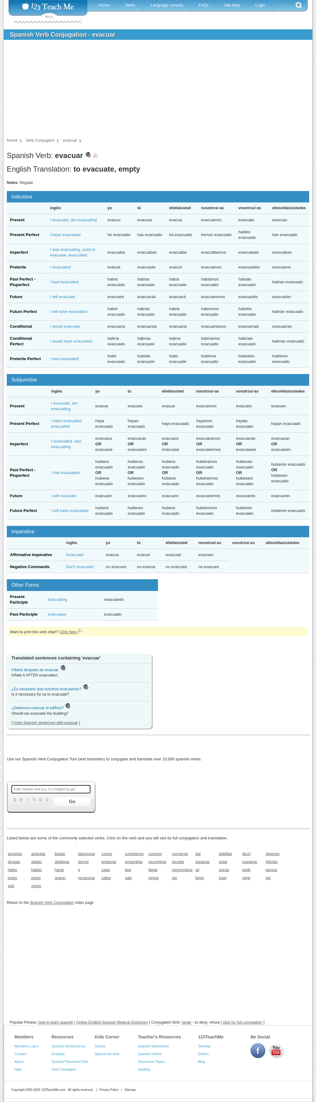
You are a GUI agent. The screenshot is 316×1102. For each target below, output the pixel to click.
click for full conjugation (242, 1022)
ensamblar (134, 862)
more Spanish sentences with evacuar (46, 723)
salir (128, 878)
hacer (59, 870)
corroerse (180, 854)
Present (17, 220)
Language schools (167, 5)
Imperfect (19, 252)
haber (13, 870)
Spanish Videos (149, 1054)
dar (198, 854)
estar (223, 862)
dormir (83, 862)
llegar (153, 870)
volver (36, 886)
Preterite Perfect (25, 358)
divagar (14, 862)
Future (16, 296)
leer (128, 870)
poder (13, 878)
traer (223, 878)
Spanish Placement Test (70, 1061)
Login (260, 5)
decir (246, 854)
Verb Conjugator (64, 1069)
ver (268, 878)
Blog (201, 1061)
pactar (224, 870)
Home (104, 5)
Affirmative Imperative (31, 554)
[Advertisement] (153, 91)
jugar (106, 870)
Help (18, 1069)
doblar (36, 862)
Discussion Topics (151, 1061)
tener (199, 878)
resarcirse (86, 878)
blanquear (86, 854)
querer (60, 878)
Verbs (130, 5)
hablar (36, 870)
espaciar (202, 862)
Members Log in (27, 1046)
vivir (11, 886)
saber (106, 878)
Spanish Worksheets (153, 1046)
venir (246, 878)
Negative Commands (30, 566)
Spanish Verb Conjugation (52, 902)
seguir (153, 878)
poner (36, 878)
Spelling (144, 1069)
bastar (60, 854)
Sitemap (204, 1046)
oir (197, 870)
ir (79, 870)
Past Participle (24, 614)
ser (174, 878)
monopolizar (181, 870)
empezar (109, 862)
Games (100, 1046)
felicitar (272, 862)
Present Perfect (24, 234)
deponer (273, 854)
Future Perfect (23, 311)
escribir (178, 862)
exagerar (249, 862)
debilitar (225, 854)
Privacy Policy (108, 1090)
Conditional (21, 326)
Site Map (232, 5)
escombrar (157, 862)
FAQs (203, 5)
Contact (20, 1054)
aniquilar (38, 854)
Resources (63, 1036)
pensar (271, 870)
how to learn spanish (55, 1022)
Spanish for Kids (107, 1054)
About (19, 1061)
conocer (155, 854)
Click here (71, 632)
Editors (203, 1054)
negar (187, 1022)
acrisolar (15, 854)
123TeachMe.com (53, 1090)
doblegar (62, 862)
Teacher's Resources (159, 1036)
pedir (246, 870)
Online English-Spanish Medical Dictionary (112, 1022)
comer (107, 854)
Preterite (18, 267)
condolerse (134, 854)
